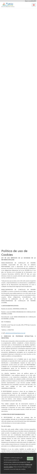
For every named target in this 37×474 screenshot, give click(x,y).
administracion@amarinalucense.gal (15, 333)
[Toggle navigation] (34, 5)
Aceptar (30, 458)
